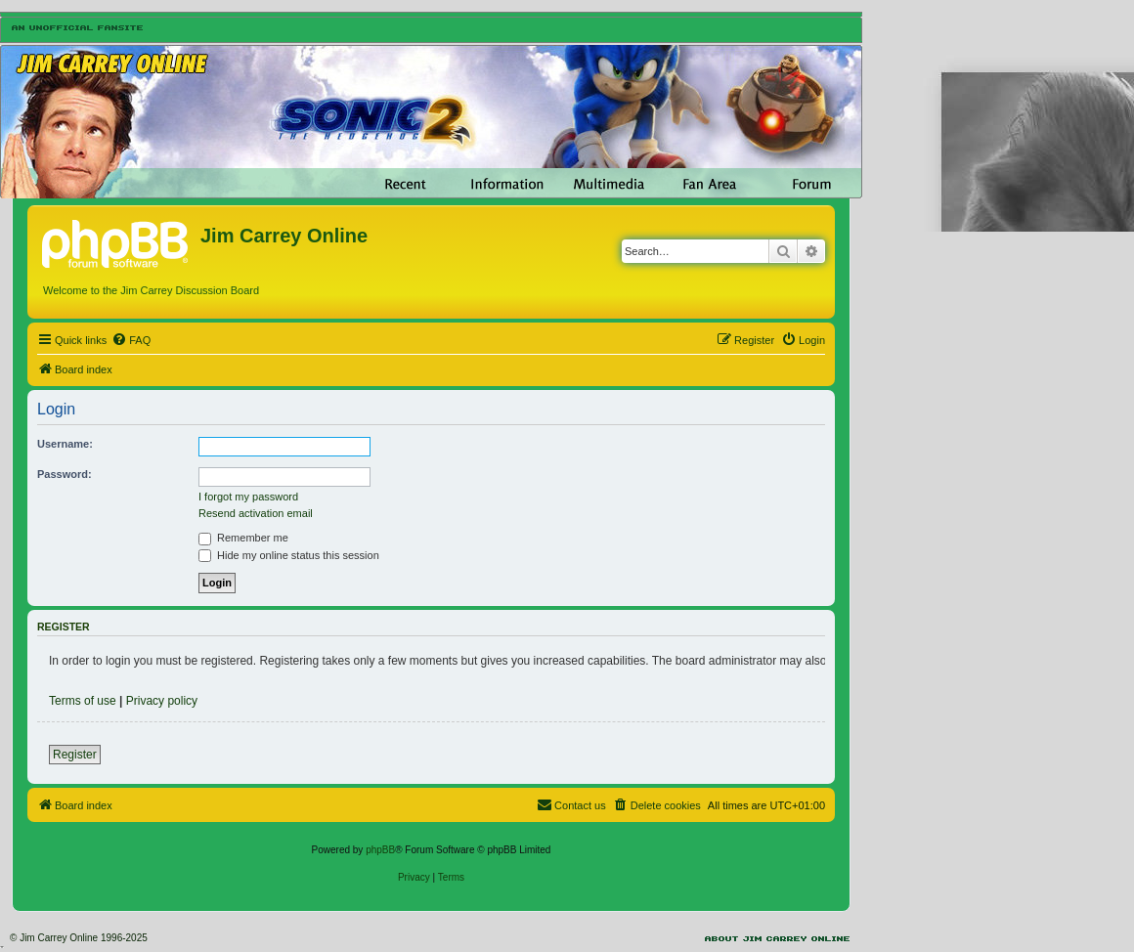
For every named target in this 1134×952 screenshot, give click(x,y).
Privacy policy (161, 701)
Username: (65, 444)
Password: (64, 474)
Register (75, 754)
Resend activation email (255, 513)
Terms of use (82, 701)
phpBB (380, 849)
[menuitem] (131, 340)
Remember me (243, 537)
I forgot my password (248, 496)
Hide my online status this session (288, 555)
